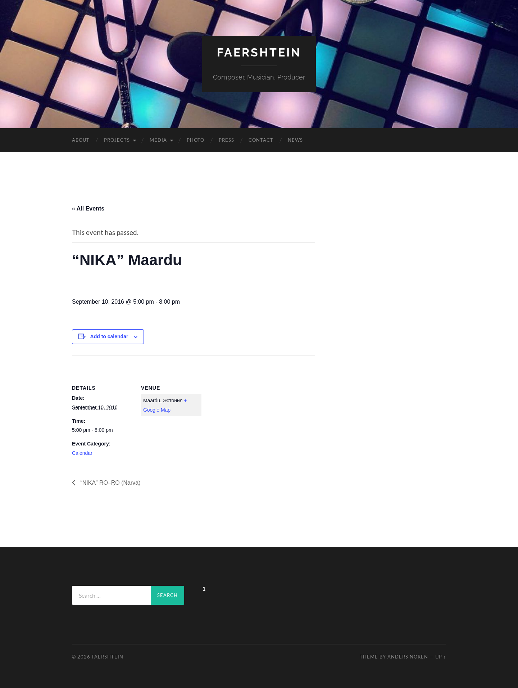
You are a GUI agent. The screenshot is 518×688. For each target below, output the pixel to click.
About (81, 140)
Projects (117, 140)
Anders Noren (407, 657)
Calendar (82, 453)
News (295, 140)
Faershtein (259, 52)
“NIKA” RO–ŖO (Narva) (110, 483)
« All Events (88, 208)
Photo (195, 140)
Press (226, 140)
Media (158, 140)
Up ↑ (440, 657)
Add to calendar (109, 336)
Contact (261, 140)
